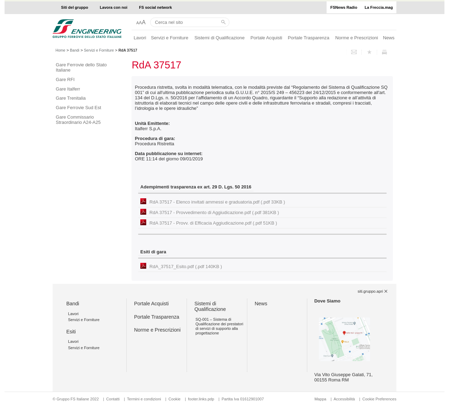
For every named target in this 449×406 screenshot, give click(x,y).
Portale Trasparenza (308, 37)
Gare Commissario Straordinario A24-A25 (78, 119)
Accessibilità (345, 399)
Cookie (174, 399)
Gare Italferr (68, 89)
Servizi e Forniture (169, 37)
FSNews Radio (343, 7)
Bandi (74, 50)
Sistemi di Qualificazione (219, 37)
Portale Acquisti (266, 37)
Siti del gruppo (74, 7)
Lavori (140, 37)
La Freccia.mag (379, 7)
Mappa (320, 399)
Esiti (71, 331)
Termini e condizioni (144, 399)
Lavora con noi (114, 7)
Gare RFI (65, 79)
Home (60, 50)
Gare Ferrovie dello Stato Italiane (81, 67)
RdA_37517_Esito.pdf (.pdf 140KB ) (185, 266)
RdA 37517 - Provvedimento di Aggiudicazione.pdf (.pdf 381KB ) (214, 212)
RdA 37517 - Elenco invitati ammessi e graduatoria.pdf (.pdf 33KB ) (217, 202)
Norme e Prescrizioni (356, 37)
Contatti (113, 399)
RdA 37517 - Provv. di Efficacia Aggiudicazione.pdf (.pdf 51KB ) (213, 223)
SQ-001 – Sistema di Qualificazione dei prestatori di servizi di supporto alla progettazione (219, 326)
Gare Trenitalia (71, 98)
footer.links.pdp (201, 399)
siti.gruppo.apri (370, 291)
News (389, 37)
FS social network (155, 7)
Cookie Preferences (379, 399)
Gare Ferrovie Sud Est (78, 107)
